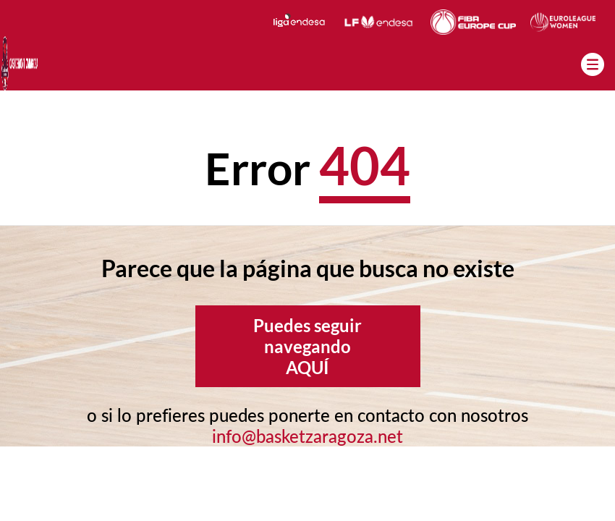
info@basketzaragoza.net (307, 435)
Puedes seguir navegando (307, 346)
